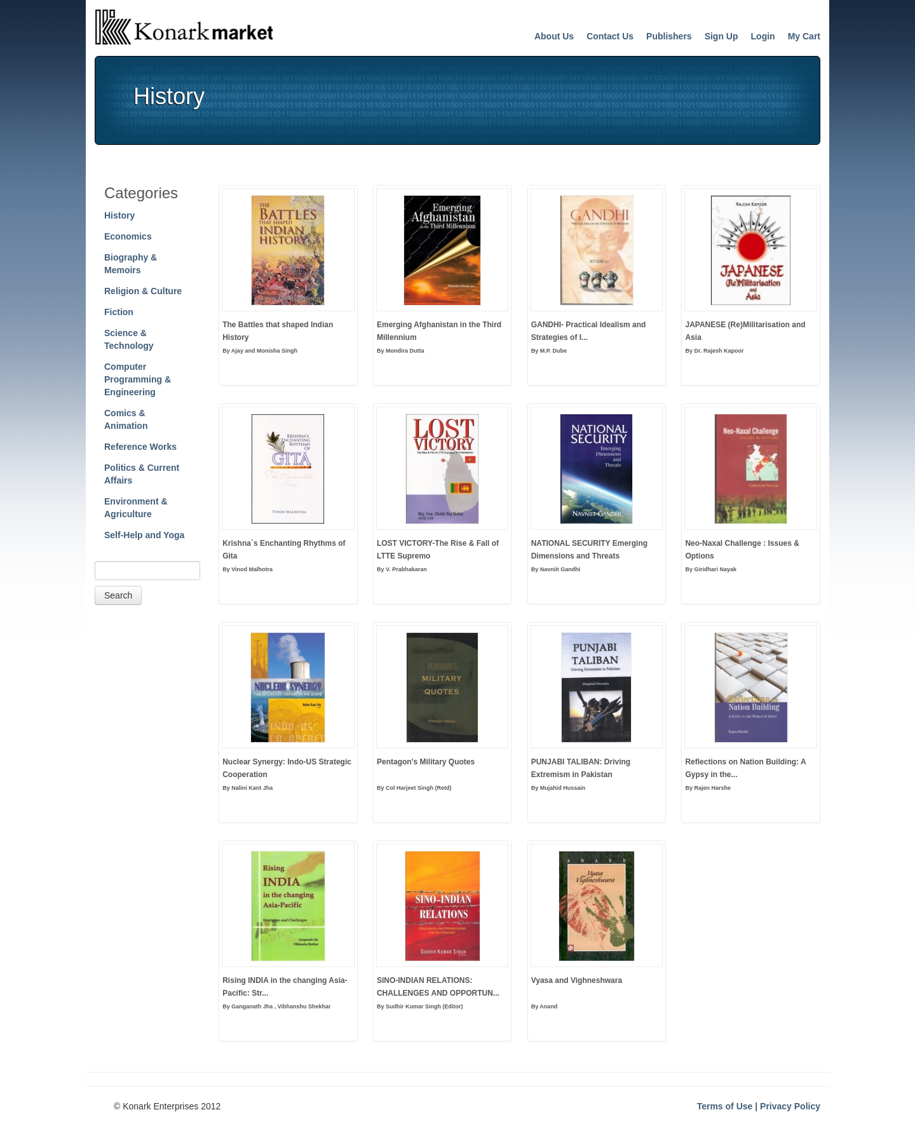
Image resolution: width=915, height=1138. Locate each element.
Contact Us (610, 36)
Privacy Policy (790, 1106)
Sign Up (721, 36)
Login (763, 36)
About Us (554, 36)
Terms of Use (725, 1106)
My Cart (804, 36)
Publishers (669, 36)
